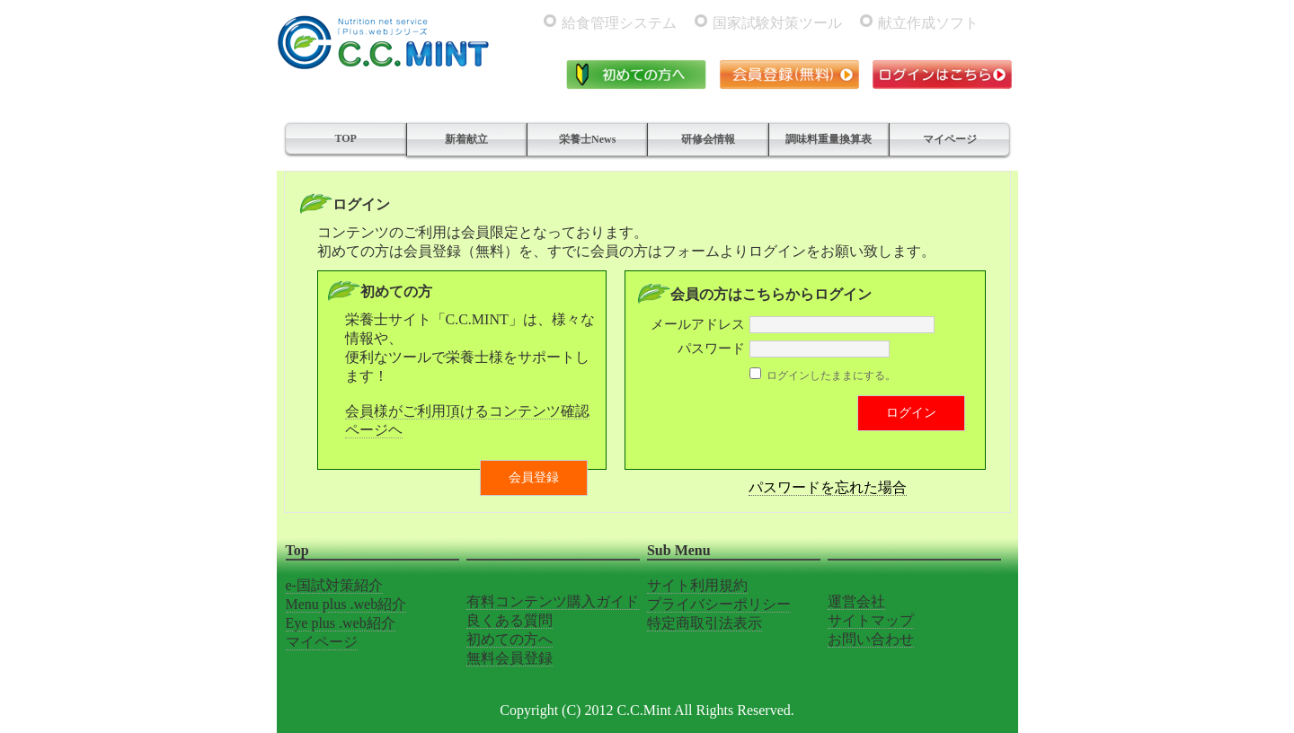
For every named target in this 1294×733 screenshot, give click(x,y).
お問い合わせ (871, 639)
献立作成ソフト (928, 23)
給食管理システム (619, 23)
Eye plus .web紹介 (340, 623)
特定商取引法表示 (704, 623)
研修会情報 (708, 139)
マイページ (950, 139)
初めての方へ (509, 639)
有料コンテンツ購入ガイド (552, 601)
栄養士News (587, 139)
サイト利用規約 (697, 585)
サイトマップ (871, 620)
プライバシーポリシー (719, 604)
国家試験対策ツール (777, 23)
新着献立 (466, 139)
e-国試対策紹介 (334, 585)
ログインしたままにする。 (831, 375)
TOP (345, 138)
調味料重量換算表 (828, 139)
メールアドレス (698, 324)
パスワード (711, 348)
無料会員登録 (509, 658)
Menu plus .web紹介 (346, 604)
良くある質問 (509, 620)
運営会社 (856, 601)
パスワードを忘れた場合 (828, 487)
